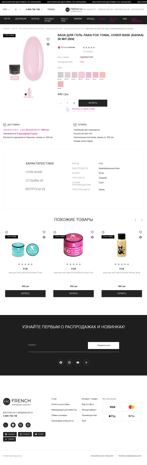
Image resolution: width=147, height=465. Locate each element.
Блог (84, 424)
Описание (34, 174)
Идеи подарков (136, 20)
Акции (101, 19)
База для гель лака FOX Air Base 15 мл (25, 273)
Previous (136, 222)
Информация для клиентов (64, 413)
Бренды (89, 19)
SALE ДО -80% (112, 21)
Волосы (35, 19)
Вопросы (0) (35, 191)
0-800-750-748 (33, 9)
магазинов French (28, 136)
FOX (82, 64)
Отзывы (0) (34, 183)
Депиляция (20, 19)
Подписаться (103, 349)
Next (142, 222)
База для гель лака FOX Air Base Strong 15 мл (73, 273)
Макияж (76, 19)
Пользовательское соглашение (102, 459)
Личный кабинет (89, 413)
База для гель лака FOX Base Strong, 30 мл (122, 273)
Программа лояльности (62, 424)
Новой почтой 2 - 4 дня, (26, 132)
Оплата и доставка (60, 408)
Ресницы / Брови (49, 20)
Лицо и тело (63, 20)
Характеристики (40, 166)
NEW (124, 19)
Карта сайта (88, 408)
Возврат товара (89, 402)
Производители (89, 419)
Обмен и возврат (59, 419)
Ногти (7, 19)
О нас (54, 402)
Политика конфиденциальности (129, 459)
